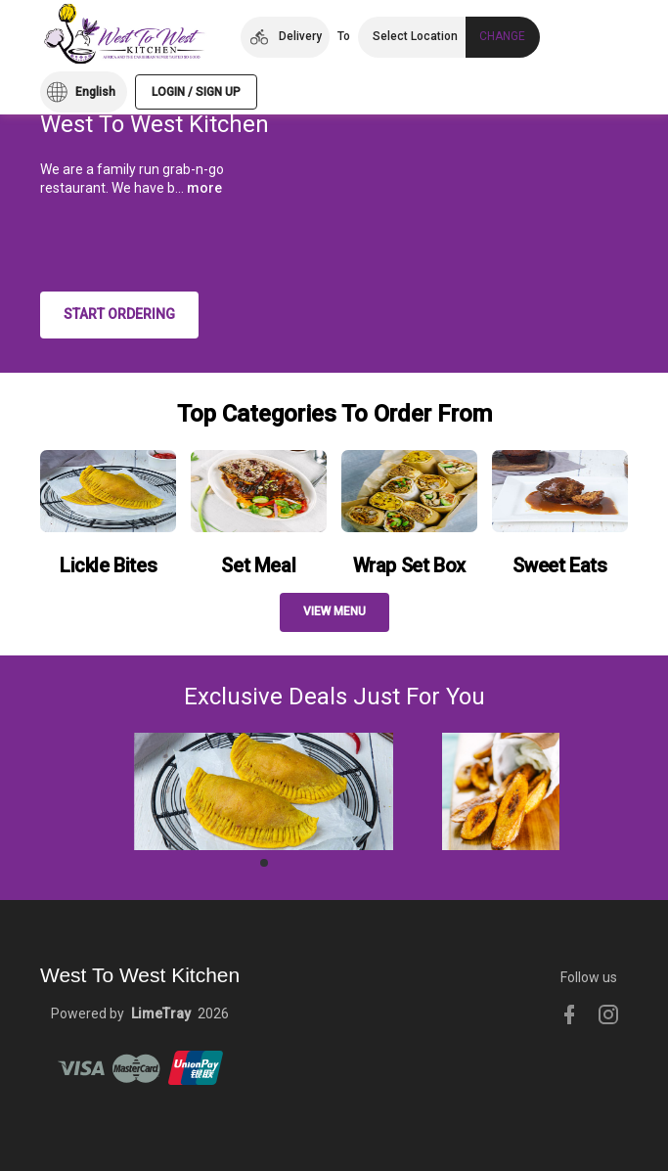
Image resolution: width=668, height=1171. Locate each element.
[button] (285, 37)
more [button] (204, 188)
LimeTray (161, 1013)
